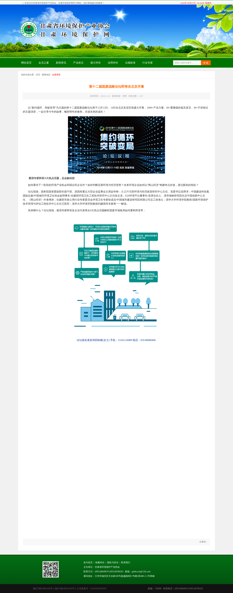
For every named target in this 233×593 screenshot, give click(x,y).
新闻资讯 (61, 62)
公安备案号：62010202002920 (91, 588)
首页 (38, 74)
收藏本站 (99, 562)
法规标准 (130, 62)
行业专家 (147, 62)
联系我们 (125, 562)
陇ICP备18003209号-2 (65, 588)
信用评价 (113, 62)
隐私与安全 (112, 562)
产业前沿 (78, 62)
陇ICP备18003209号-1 (43, 588)
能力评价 (95, 62)
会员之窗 (44, 62)
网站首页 (26, 62)
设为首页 (88, 562)
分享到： (203, 542)
